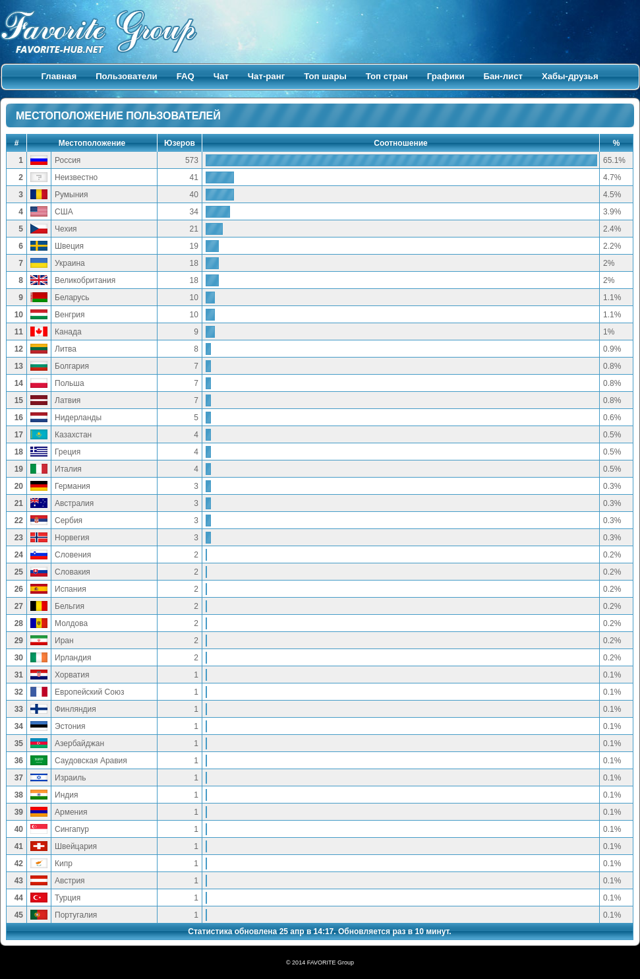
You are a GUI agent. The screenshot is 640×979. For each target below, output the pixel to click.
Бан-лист (503, 76)
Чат (221, 76)
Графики (446, 76)
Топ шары (325, 76)
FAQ (185, 76)
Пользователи (127, 76)
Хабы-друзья (570, 76)
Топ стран (387, 76)
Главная (59, 76)
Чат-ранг (266, 76)
